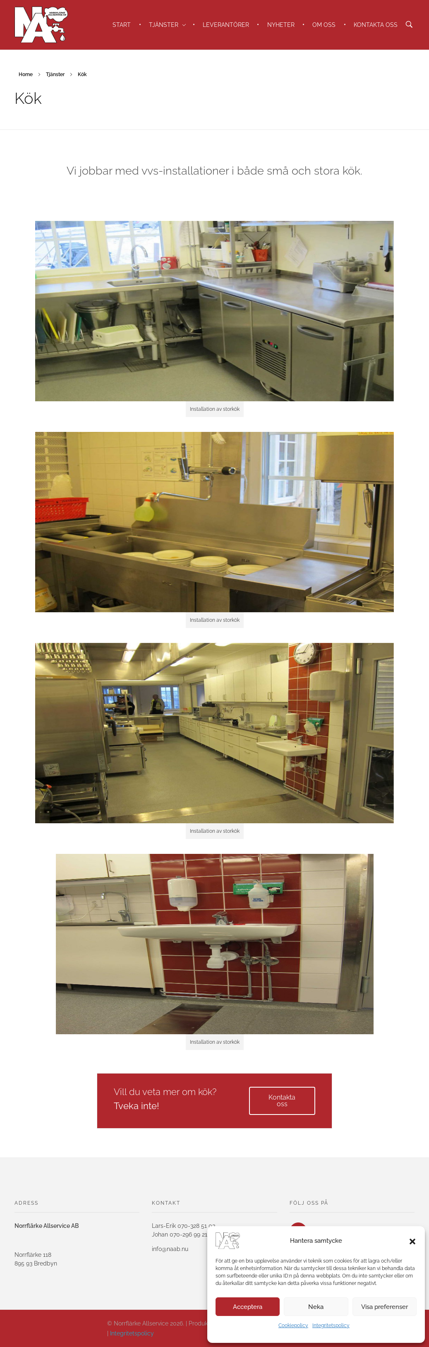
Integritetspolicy (331, 1325)
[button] (412, 1241)
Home (26, 74)
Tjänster (55, 74)
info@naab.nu (170, 1249)
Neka (316, 1307)
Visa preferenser (384, 1307)
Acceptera (247, 1307)
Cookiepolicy (293, 1325)
